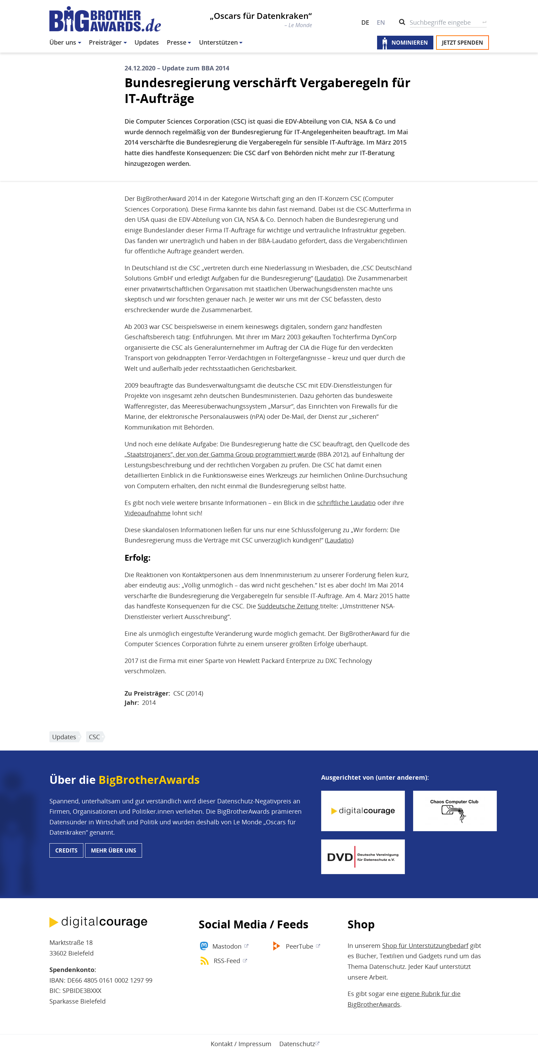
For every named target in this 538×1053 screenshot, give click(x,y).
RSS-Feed (227, 961)
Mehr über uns (113, 850)
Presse (176, 42)
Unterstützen (218, 42)
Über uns (62, 42)
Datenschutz (297, 1044)
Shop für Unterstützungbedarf (425, 945)
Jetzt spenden (462, 42)
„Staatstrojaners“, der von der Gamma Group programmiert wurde (220, 454)
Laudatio (328, 278)
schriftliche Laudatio (346, 503)
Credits (66, 850)
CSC (94, 737)
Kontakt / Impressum (241, 1044)
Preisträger (105, 42)
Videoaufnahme (148, 513)
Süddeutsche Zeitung (289, 606)
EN (381, 22)
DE (365, 22)
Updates (146, 42)
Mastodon (227, 946)
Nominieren (409, 42)
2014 (149, 702)
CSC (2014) (188, 693)
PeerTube (299, 946)
